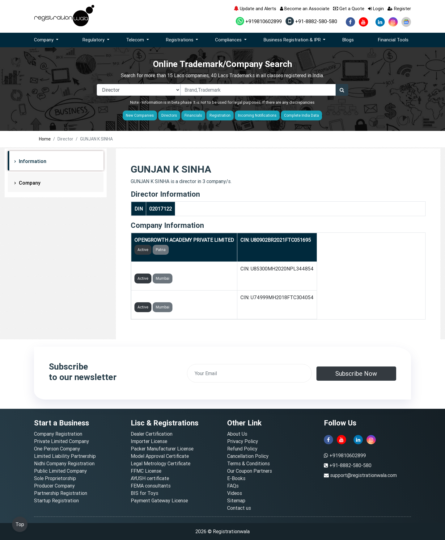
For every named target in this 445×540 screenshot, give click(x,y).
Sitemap (236, 500)
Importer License (149, 441)
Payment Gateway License (159, 500)
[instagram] (393, 22)
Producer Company (54, 486)
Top (19, 524)
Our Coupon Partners (249, 471)
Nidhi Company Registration (64, 463)
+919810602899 (259, 21)
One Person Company (57, 449)
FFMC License (146, 471)
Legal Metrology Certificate (160, 463)
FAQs (233, 486)
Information (32, 161)
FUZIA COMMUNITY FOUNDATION (172, 269)
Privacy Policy (242, 441)
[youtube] (363, 22)
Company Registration (58, 434)
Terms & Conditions (248, 463)
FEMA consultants (151, 486)
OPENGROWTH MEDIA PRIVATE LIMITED (180, 297)
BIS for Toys (144, 493)
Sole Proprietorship (55, 478)
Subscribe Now (356, 373)
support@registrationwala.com (363, 475)
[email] (249, 373)
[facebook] (350, 22)
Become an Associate (304, 8)
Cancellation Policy (248, 456)
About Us (237, 434)
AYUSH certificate (150, 478)
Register (399, 8)
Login (376, 8)
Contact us (239, 508)
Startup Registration (56, 500)
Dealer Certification (151, 434)
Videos (234, 493)
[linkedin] (380, 22)
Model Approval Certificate (160, 456)
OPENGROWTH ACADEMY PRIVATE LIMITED (184, 240)
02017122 (160, 209)
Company (29, 183)
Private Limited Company (61, 441)
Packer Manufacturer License (162, 449)
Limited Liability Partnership (65, 456)
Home (45, 139)
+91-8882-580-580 (311, 21)
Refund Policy (242, 449)
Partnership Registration (60, 493)
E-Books (236, 478)
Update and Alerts (255, 8)
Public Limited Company (60, 471)
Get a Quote (348, 8)
